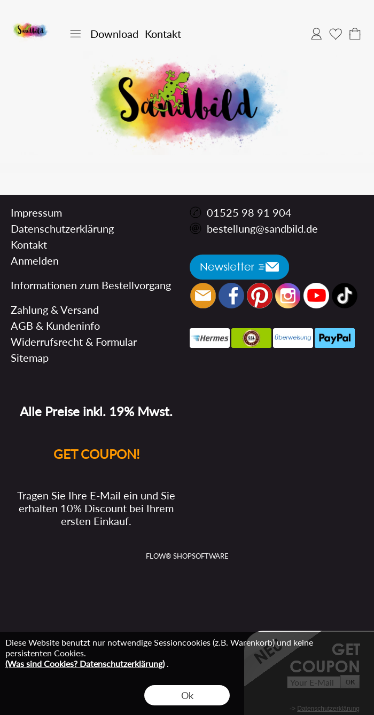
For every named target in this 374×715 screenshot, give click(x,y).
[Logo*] (31, 22)
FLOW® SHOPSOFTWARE (187, 556)
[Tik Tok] (344, 295)
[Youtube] (316, 295)
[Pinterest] (259, 295)
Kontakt (163, 33)
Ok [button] (187, 695)
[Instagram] (288, 295)
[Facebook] (231, 295)
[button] (75, 34)
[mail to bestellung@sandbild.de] (203, 295)
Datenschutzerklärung (62, 228)
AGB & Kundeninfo (55, 325)
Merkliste (335, 33)
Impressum (36, 212)
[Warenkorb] (355, 34)
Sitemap (30, 357)
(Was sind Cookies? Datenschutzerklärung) (85, 663)
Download (114, 33)
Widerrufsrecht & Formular (74, 341)
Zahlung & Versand (55, 309)
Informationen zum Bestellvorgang (91, 285)
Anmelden (316, 33)
